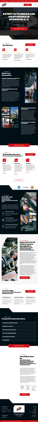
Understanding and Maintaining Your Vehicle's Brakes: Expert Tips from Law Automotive (27, 298)
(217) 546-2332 (5, 1)
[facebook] (17, 417)
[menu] (36, 4)
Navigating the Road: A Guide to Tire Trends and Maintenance (18, 298)
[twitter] (19, 417)
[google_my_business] (20, 417)
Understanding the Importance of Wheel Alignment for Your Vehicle (10, 298)
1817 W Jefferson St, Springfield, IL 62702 (17, 1)
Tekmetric (20, 421)
